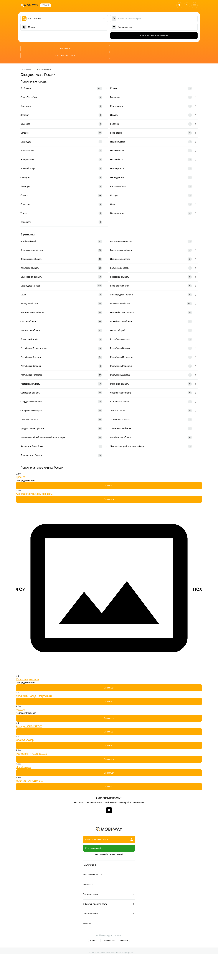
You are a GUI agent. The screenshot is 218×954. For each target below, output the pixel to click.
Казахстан (109, 933)
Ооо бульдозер (24, 733)
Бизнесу (64, 48)
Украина (124, 933)
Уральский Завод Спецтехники (34, 688)
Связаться (109, 478)
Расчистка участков (27, 672)
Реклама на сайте (94, 841)
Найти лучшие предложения (154, 35)
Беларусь (94, 933)
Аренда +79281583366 (29, 719)
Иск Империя (23, 760)
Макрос (20, 702)
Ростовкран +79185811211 (31, 746)
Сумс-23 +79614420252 (29, 774)
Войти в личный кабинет (109, 832)
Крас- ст (20, 470)
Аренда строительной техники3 (34, 486)
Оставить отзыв (154, 48)
